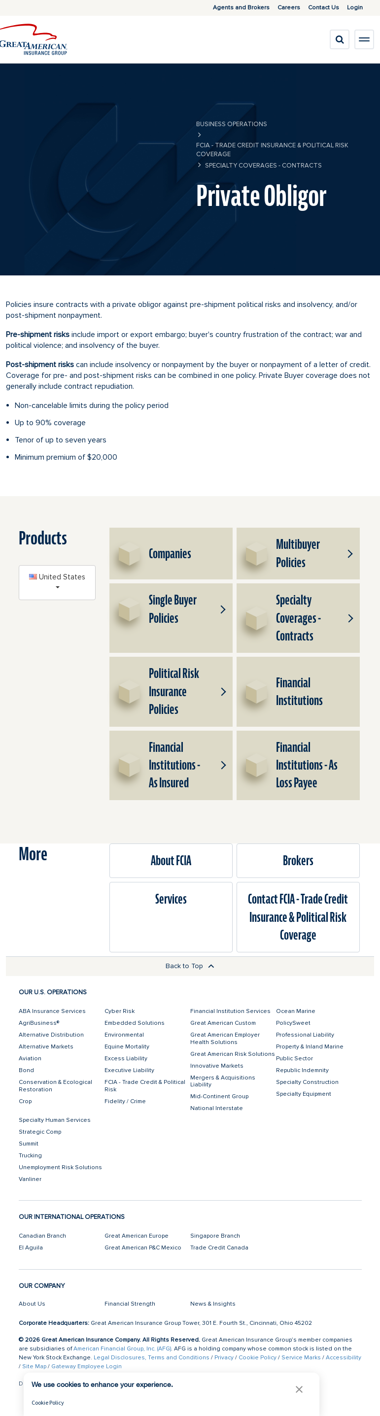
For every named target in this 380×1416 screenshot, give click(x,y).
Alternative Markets (46, 1046)
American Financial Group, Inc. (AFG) (122, 1348)
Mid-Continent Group (219, 1096)
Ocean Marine (295, 1011)
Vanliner (30, 1179)
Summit (28, 1143)
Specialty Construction (307, 1082)
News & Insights (213, 1304)
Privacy (224, 1357)
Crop (25, 1101)
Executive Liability (129, 1070)
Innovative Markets (216, 1066)
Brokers (298, 861)
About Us (32, 1304)
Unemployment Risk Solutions (60, 1167)
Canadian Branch (42, 1236)
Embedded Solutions (134, 1023)
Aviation (30, 1058)
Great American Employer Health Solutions (225, 1038)
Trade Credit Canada (219, 1247)
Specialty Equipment (303, 1094)
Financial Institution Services (230, 1011)
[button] (349, 554)
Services (171, 899)
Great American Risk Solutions (232, 1054)
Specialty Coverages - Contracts (263, 165)
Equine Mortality (126, 1046)
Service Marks (301, 1357)
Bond (26, 1070)
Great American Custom (223, 1023)
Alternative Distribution (51, 1035)
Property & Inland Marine (310, 1046)
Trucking (30, 1155)
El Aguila (31, 1247)
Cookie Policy (257, 1357)
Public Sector (294, 1058)
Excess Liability (125, 1058)
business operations (231, 124)
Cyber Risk (119, 1011)
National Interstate (216, 1108)
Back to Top (190, 966)
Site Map (34, 1366)
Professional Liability (305, 1035)
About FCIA (171, 861)
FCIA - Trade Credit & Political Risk (144, 1086)
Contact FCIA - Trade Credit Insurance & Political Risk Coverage (298, 917)
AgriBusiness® (39, 1023)
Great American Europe (136, 1236)
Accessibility (343, 1357)
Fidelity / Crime (125, 1101)
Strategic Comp (40, 1132)
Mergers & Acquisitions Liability (222, 1081)
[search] (339, 39)
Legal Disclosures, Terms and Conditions (151, 1357)
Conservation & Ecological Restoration (55, 1086)
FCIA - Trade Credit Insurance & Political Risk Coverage (272, 149)
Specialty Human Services (55, 1120)
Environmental (124, 1035)
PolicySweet (293, 1023)
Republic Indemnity (302, 1070)
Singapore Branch (215, 1236)
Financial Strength (129, 1304)
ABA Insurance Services (52, 1011)
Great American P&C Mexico (142, 1247)
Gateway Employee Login (86, 1366)
